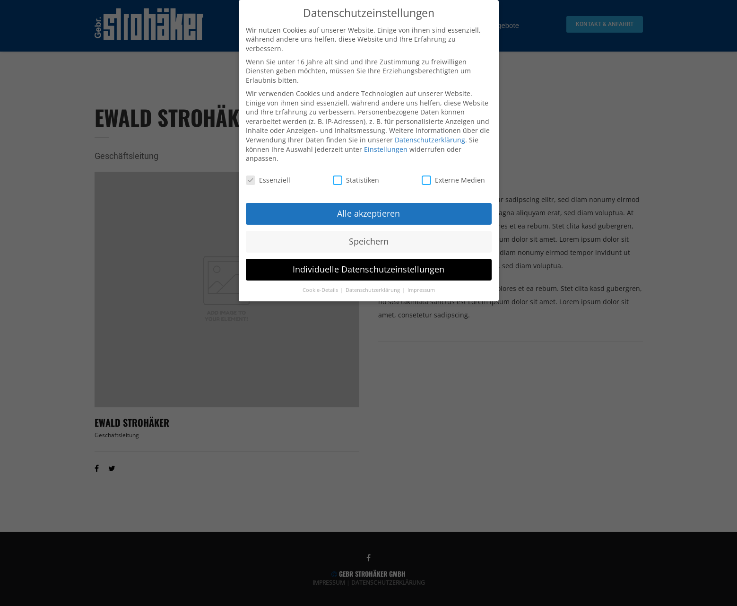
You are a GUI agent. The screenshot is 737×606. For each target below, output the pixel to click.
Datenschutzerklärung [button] (373, 287)
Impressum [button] (421, 287)
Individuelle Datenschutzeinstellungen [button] (368, 266)
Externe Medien (453, 177)
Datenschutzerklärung (430, 137)
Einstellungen (386, 146)
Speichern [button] (369, 239)
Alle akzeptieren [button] (368, 211)
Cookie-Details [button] (321, 287)
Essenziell (268, 177)
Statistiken (356, 177)
